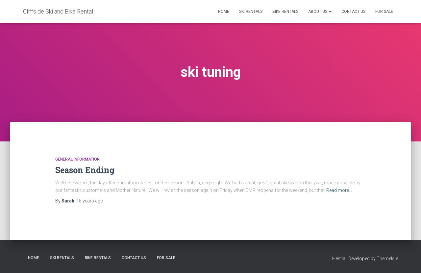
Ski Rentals (250, 11)
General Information (77, 159)
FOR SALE (384, 11)
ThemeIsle (387, 258)
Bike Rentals (285, 11)
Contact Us (353, 11)
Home (223, 11)
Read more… (339, 190)
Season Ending (84, 170)
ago (89, 200)
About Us (320, 11)
